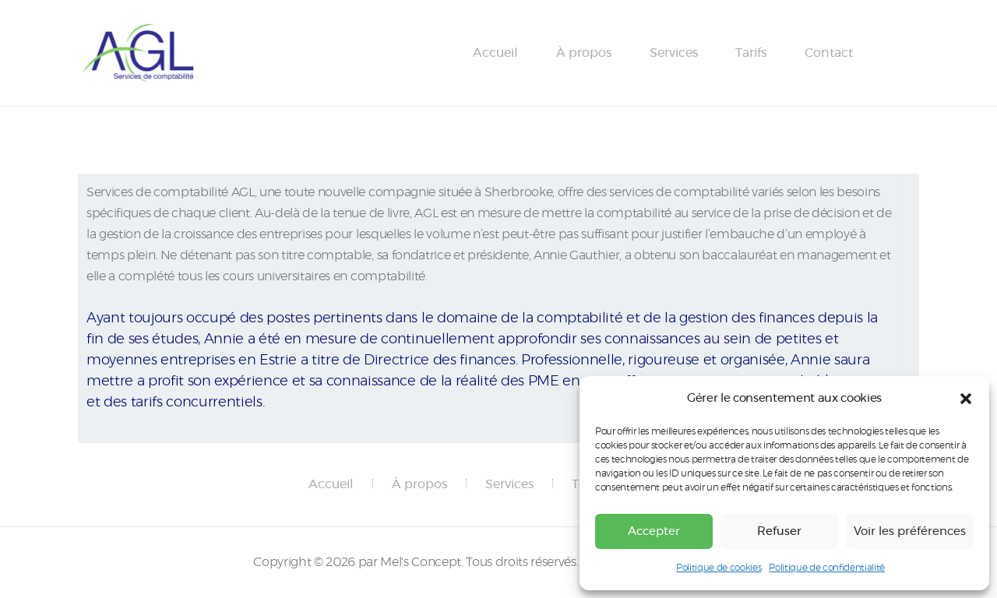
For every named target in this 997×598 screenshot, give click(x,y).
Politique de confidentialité (827, 567)
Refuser (779, 531)
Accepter (654, 531)
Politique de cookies (718, 567)
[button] (966, 398)
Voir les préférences (910, 531)
